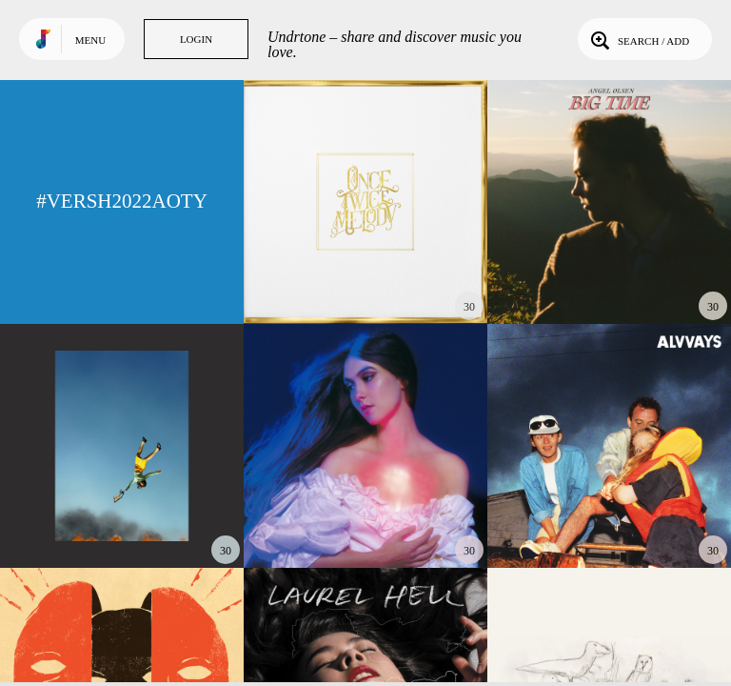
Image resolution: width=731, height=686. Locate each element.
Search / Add (638, 39)
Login (196, 39)
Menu (90, 40)
